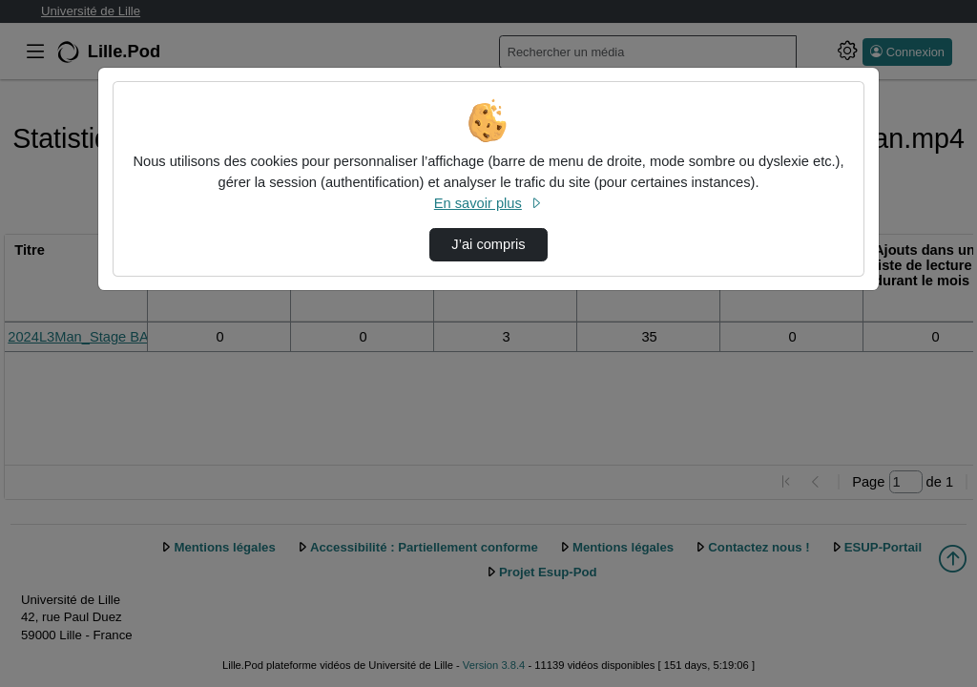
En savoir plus (488, 203)
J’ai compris (488, 244)
